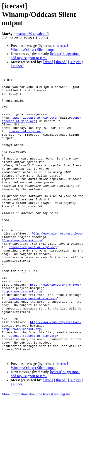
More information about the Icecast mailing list (36, 450)
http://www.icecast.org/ (22, 274)
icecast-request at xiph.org (33, 282)
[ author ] (17, 66)
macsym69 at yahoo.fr (32, 34)
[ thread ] (60, 62)
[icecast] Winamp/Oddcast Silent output (39, 48)
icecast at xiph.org (25, 143)
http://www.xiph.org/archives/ (57, 265)
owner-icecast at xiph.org (34, 126)
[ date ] (48, 62)
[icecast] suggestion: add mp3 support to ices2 (45, 56)
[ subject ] (75, 62)
